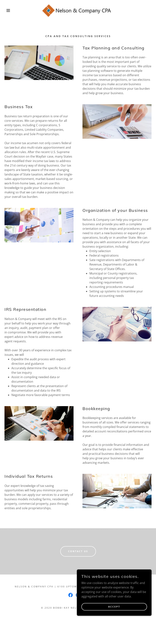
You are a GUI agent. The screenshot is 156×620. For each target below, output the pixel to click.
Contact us (78, 551)
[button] (7, 10)
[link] (78, 10)
